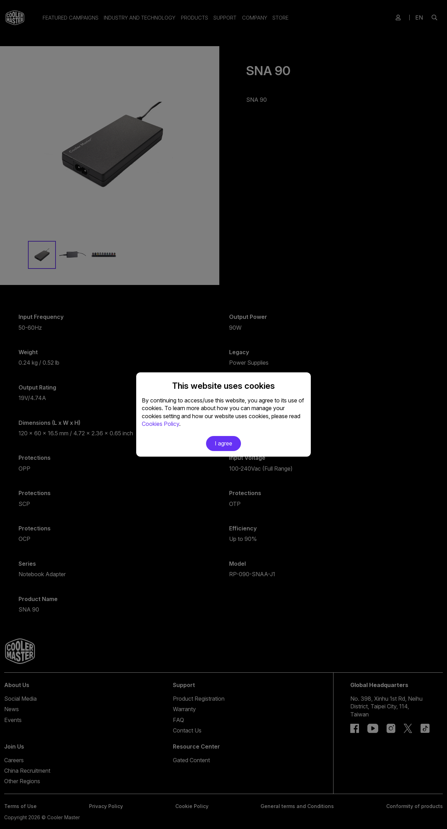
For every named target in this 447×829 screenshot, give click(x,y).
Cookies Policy (160, 423)
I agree (223, 443)
